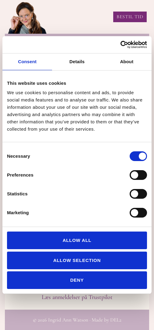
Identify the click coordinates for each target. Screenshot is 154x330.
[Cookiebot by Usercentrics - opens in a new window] (120, 45)
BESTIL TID (130, 17)
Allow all (77, 240)
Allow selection (77, 260)
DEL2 (115, 320)
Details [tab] (77, 61)
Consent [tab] (27, 61)
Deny (77, 280)
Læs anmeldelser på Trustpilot (77, 297)
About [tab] (126, 61)
